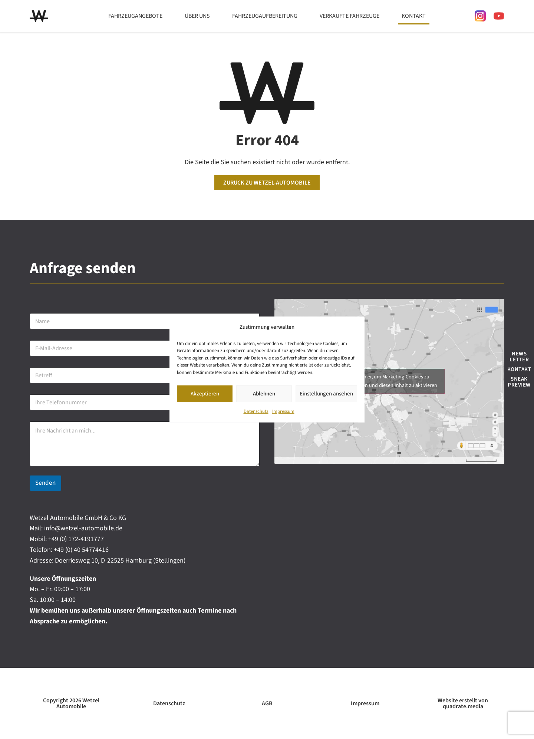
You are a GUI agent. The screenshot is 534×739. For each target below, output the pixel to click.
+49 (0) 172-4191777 (76, 539)
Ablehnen (264, 394)
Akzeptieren (205, 394)
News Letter (519, 357)
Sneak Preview (519, 382)
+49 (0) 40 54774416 (81, 549)
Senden (45, 482)
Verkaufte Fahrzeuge (349, 16)
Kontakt (414, 16)
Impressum (283, 411)
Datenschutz (256, 411)
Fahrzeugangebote (135, 16)
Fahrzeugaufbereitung (264, 16)
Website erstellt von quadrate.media (463, 703)
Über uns (197, 16)
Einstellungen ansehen (326, 394)
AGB (267, 703)
